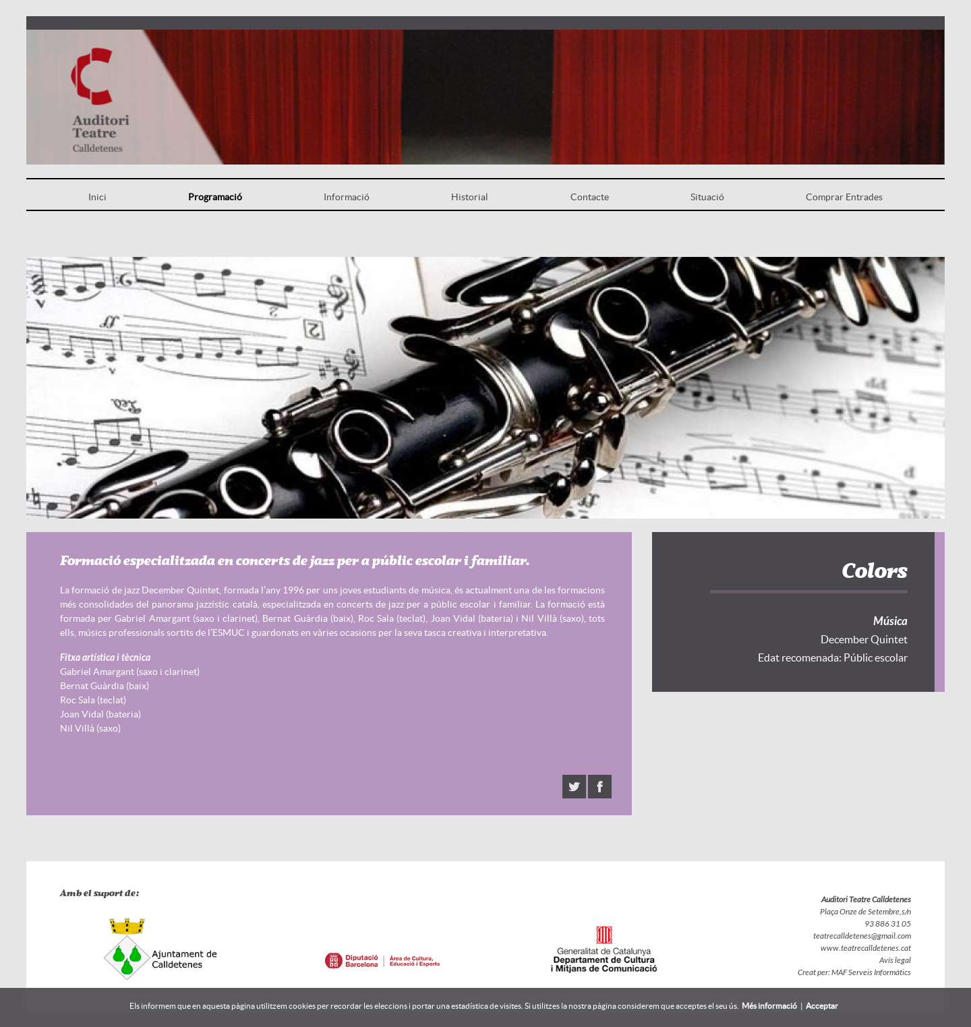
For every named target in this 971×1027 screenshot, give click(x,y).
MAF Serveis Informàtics (870, 972)
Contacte (589, 197)
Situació (707, 197)
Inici (97, 197)
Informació (347, 197)
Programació (215, 197)
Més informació (769, 1005)
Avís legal (895, 960)
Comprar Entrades (844, 197)
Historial (469, 197)
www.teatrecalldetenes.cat (866, 948)
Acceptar (822, 1005)
